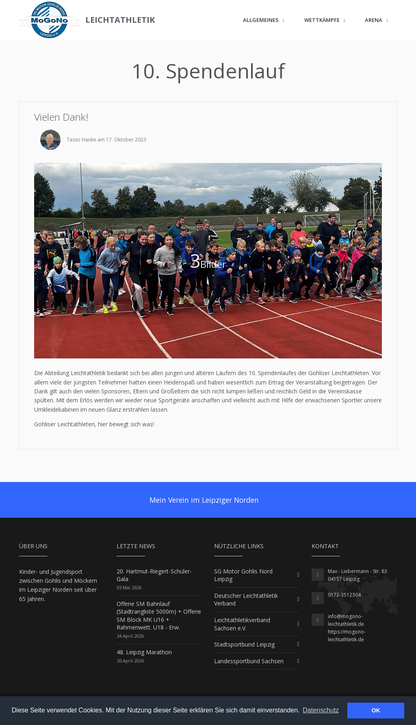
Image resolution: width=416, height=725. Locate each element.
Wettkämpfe (322, 20)
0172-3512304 (344, 594)
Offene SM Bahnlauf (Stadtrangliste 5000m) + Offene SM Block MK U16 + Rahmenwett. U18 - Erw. (159, 616)
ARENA (373, 20)
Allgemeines (261, 20)
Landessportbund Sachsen (249, 661)
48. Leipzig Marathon (144, 652)
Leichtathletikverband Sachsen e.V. (242, 624)
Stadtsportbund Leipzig (244, 644)
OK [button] (375, 710)
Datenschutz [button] (321, 710)
